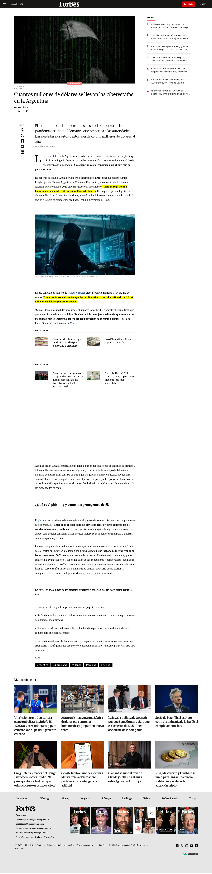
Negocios (86, 799)
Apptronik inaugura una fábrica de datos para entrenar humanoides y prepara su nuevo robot (82, 724)
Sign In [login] (205, 4)
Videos (146, 799)
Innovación (22, 799)
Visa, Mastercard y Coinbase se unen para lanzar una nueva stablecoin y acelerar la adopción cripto (175, 780)
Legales (102, 846)
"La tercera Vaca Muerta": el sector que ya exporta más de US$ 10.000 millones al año (171, 92)
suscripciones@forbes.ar (38, 833)
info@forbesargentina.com (33, 825)
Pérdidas (91, 664)
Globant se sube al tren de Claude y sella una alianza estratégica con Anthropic (125, 778)
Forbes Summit (170, 799)
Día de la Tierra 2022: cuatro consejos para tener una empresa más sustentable (120, 378)
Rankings (127, 799)
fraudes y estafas (76, 292)
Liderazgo (45, 799)
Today (192, 799)
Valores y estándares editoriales (60, 846)
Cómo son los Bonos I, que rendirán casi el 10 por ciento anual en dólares (67, 342)
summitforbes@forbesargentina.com (37, 829)
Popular (151, 17)
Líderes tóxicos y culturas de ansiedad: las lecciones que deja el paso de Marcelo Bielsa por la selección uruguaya (171, 26)
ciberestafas (52, 156)
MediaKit (19, 846)
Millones (76, 664)
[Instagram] (186, 846)
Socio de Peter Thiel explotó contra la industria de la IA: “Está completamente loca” (176, 722)
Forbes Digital (21, 107)
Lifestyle (106, 799)
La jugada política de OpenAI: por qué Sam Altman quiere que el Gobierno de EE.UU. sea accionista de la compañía (128, 724)
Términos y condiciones (86, 846)
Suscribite (189, 4)
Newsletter (29, 846)
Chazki (73, 323)
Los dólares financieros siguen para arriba (118, 341)
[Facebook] (177, 846)
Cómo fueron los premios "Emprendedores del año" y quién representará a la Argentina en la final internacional (67, 380)
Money (65, 799)
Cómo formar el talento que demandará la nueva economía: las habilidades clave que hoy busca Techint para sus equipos (170, 59)
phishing (42, 520)
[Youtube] (191, 846)
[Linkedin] (196, 846)
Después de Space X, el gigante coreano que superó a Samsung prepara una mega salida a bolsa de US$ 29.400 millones (170, 48)
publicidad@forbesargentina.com (37, 820)
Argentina (42, 664)
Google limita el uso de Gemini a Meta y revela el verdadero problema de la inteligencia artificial (82, 780)
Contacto (41, 846)
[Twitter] (181, 846)
